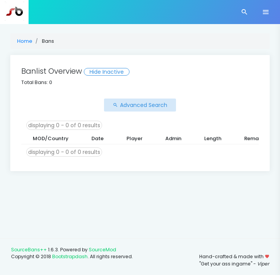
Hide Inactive (107, 72)
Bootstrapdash (70, 256)
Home (24, 41)
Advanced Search (140, 105)
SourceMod (102, 249)
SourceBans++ (29, 249)
